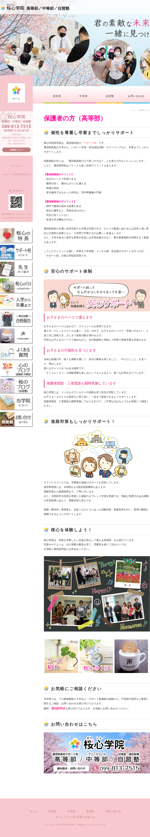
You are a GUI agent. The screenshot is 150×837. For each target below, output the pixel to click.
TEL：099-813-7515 (16, 140)
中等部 (83, 96)
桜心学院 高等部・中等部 (71, 824)
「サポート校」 (90, 143)
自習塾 (110, 96)
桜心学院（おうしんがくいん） (35, 7)
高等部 (57, 96)
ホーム (16, 98)
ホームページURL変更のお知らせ (16, 174)
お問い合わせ (136, 96)
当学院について (16, 149)
